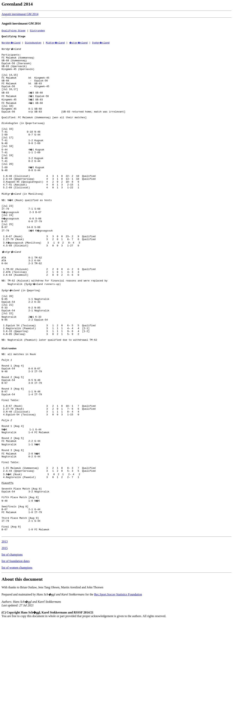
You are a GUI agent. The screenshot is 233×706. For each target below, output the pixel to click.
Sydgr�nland (103, 45)
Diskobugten (33, 45)
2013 (5, 626)
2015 (5, 633)
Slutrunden (37, 31)
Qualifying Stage (13, 31)
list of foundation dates (16, 646)
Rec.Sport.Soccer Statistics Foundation (118, 679)
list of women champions (17, 652)
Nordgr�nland (11, 45)
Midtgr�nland (56, 45)
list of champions (12, 639)
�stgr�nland (80, 45)
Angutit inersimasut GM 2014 (20, 14)
